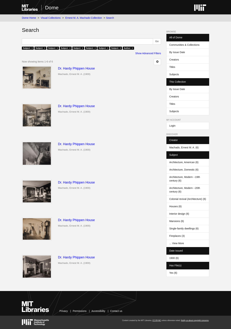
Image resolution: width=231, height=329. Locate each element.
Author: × (128, 48)
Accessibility (98, 311)
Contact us (116, 311)
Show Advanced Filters (148, 53)
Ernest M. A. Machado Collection (83, 17)
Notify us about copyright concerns (195, 320)
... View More (176, 243)
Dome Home (29, 17)
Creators (174, 59)
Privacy (64, 311)
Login (172, 125)
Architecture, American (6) (184, 162)
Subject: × (27, 48)
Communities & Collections (184, 44)
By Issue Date (177, 52)
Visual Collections (51, 17)
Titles (172, 67)
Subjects (174, 74)
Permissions (79, 311)
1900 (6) (174, 258)
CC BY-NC (156, 320)
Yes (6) (173, 272)
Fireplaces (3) (177, 235)
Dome (52, 7)
